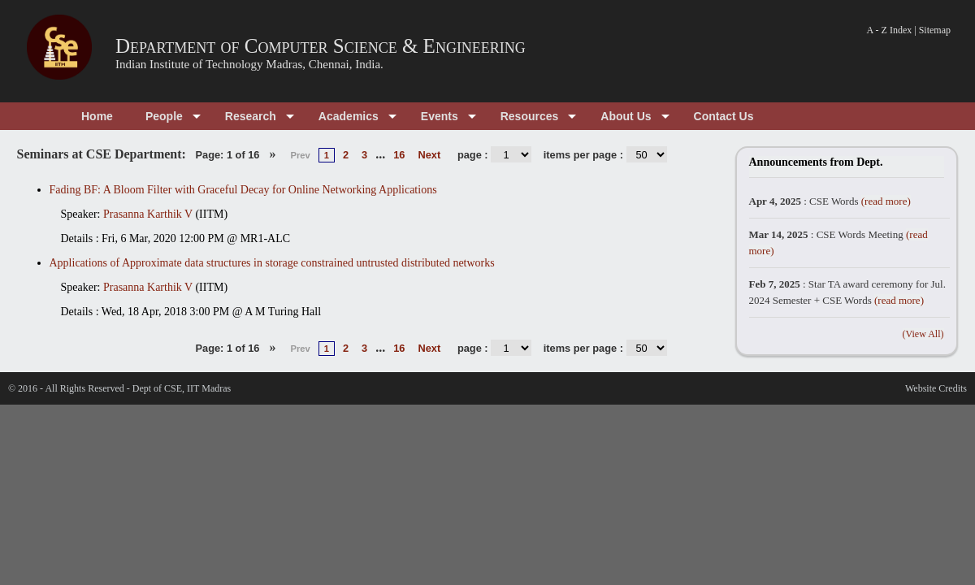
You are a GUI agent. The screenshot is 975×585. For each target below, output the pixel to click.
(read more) (886, 201)
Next (429, 155)
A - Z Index (889, 30)
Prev (300, 155)
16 (399, 155)
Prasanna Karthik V (148, 214)
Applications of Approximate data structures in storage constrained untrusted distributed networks (272, 263)
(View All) (923, 334)
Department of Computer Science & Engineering (320, 46)
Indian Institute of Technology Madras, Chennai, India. (249, 64)
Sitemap (935, 30)
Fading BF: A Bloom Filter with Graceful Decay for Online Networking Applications (243, 190)
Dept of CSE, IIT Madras (181, 388)
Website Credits (936, 388)
